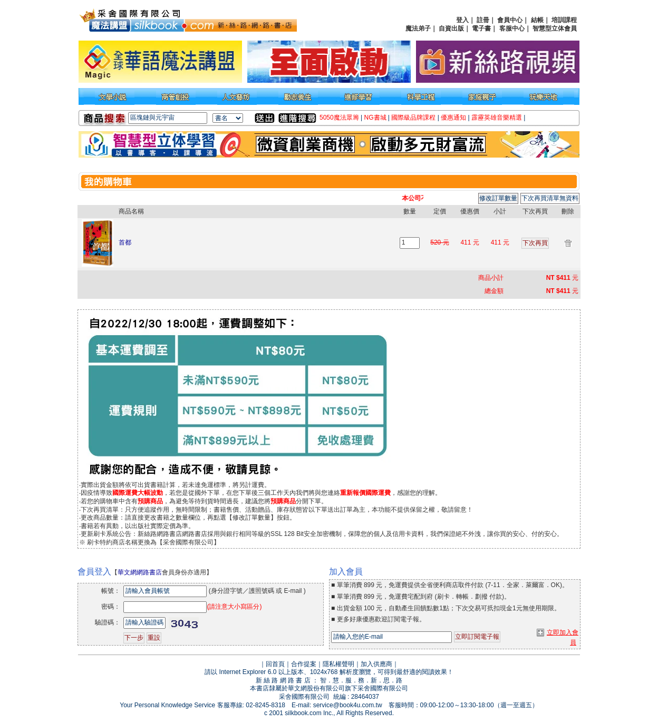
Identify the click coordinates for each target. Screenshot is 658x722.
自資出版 (451, 28)
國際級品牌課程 (413, 117)
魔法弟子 (418, 28)
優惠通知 (453, 117)
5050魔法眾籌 (339, 117)
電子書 (481, 28)
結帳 (537, 20)
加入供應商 (376, 664)
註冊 (483, 20)
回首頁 (275, 664)
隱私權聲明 (338, 664)
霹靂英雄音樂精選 (496, 117)
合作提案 (303, 664)
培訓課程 (564, 20)
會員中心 (509, 20)
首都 (125, 242)
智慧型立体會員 (555, 28)
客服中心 (512, 28)
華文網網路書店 (140, 572)
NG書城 (375, 117)
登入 (462, 20)
